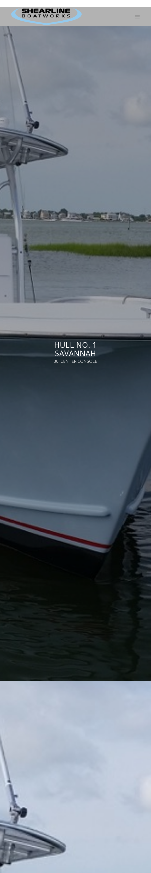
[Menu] (137, 16)
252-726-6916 (69, 3)
